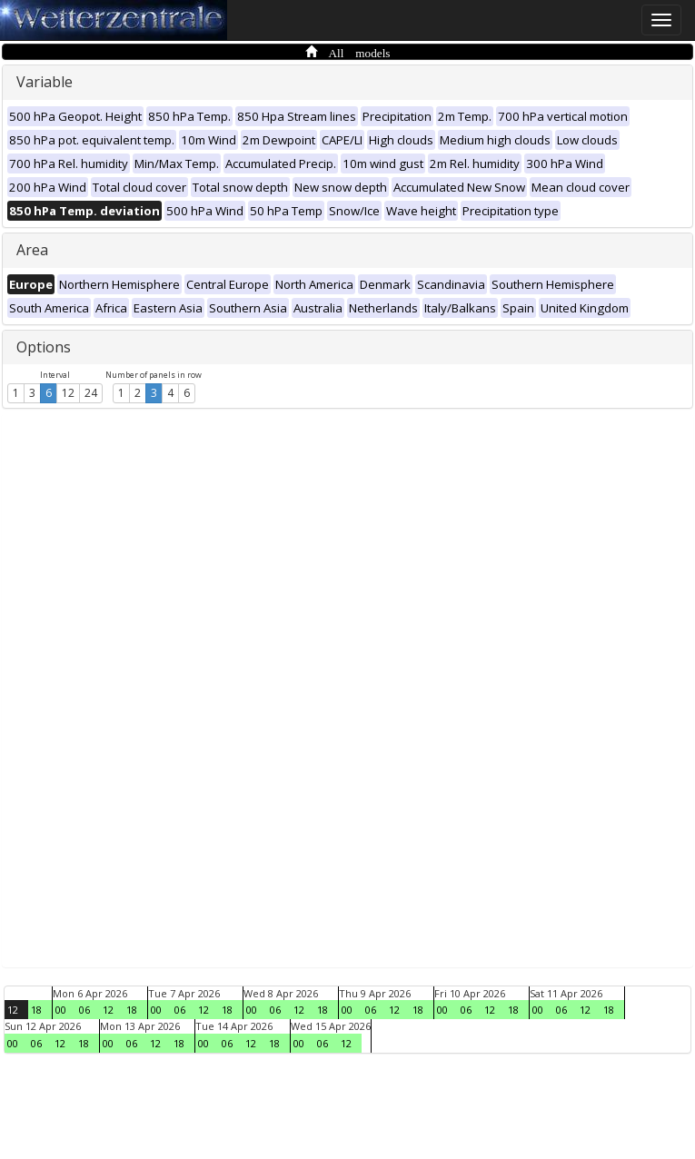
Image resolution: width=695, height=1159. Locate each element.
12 (68, 393)
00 (60, 1009)
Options (43, 347)
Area (32, 250)
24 (90, 393)
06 (84, 1009)
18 (36, 1009)
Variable (44, 82)
